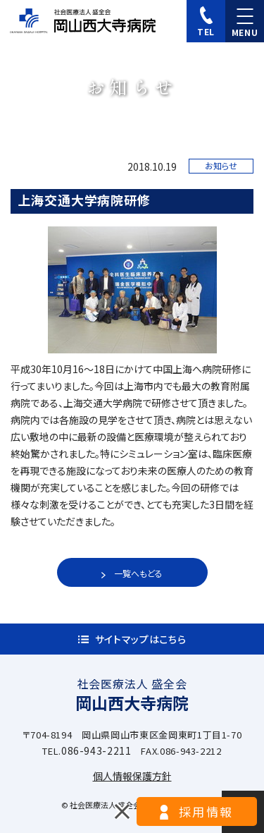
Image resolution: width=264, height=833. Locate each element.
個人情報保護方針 (132, 776)
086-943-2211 (96, 750)
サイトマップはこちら (141, 639)
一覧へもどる (138, 573)
